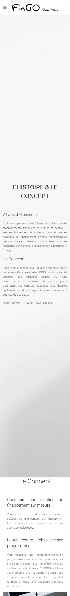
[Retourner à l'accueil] (35, 7)
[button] (5, 7)
